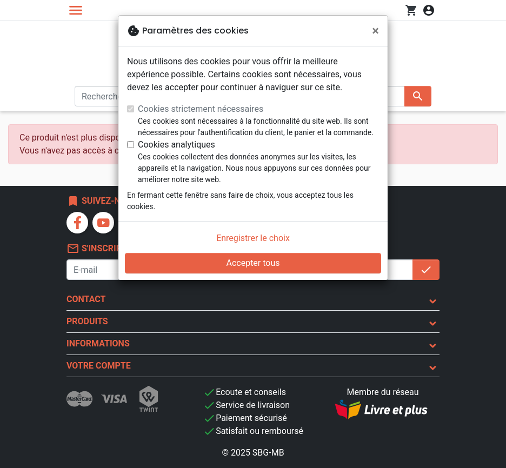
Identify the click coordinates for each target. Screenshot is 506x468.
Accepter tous (252, 263)
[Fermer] (375, 31)
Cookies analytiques (176, 144)
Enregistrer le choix (253, 238)
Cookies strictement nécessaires (200, 109)
